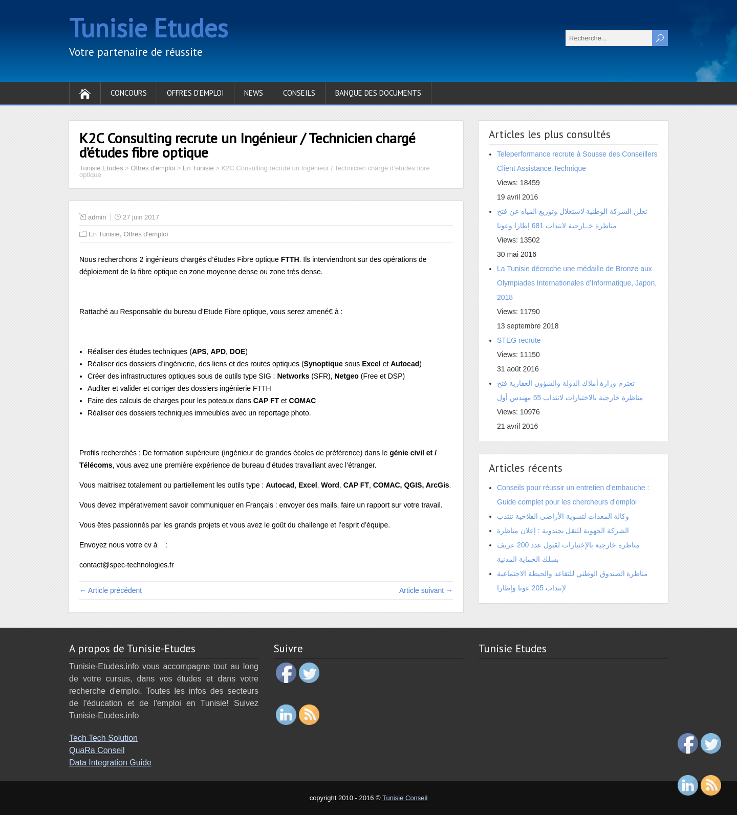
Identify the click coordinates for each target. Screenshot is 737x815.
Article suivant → (426, 590)
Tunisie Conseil (404, 798)
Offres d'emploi (145, 234)
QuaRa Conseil (97, 750)
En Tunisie (104, 234)
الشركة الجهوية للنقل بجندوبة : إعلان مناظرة (563, 530)
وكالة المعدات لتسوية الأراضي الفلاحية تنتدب (563, 516)
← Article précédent (110, 590)
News (253, 93)
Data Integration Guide (110, 762)
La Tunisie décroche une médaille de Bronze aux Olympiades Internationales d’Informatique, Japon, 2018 (577, 283)
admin (97, 217)
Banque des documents (378, 93)
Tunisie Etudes (148, 28)
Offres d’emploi (195, 93)
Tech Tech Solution (103, 738)
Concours (129, 93)
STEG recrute (519, 340)
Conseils (299, 93)
